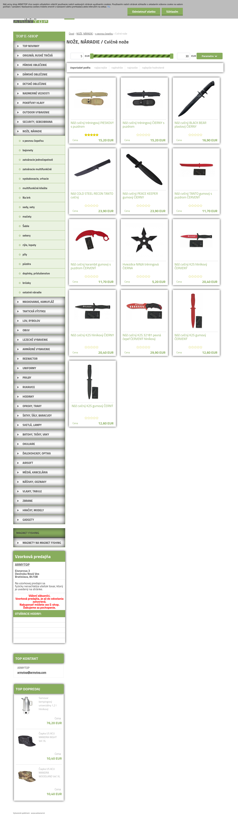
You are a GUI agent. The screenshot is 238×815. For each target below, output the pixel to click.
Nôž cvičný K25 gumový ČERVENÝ (190, 337)
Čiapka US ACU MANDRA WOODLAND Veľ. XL (49, 772)
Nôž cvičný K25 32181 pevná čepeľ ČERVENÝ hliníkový (142, 337)
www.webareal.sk (38, 813)
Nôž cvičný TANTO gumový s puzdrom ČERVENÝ (193, 195)
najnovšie (132, 67)
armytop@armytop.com (31, 672)
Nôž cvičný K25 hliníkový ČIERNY (92, 335)
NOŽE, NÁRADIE (85, 33)
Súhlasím (172, 11)
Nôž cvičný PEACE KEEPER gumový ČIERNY (140, 195)
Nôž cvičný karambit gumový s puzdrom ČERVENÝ (91, 266)
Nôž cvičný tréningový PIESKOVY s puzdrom (92, 124)
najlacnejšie (100, 67)
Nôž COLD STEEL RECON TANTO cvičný (92, 195)
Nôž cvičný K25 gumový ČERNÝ (92, 406)
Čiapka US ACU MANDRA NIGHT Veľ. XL (48, 737)
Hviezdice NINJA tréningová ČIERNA (141, 266)
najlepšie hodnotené (153, 67)
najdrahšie (117, 67)
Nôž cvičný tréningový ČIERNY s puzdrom (143, 124)
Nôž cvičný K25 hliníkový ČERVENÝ (191, 266)
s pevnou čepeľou (104, 33)
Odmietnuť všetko (144, 11)
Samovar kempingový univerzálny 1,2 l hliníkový (47, 703)
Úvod (71, 33)
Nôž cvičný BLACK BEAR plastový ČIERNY (190, 124)
